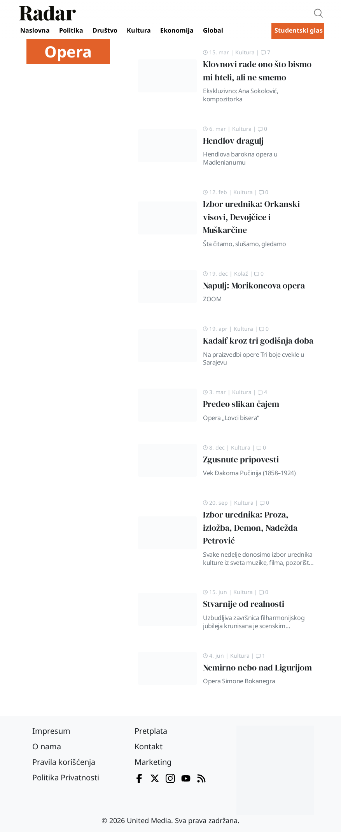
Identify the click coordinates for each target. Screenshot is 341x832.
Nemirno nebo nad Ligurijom (257, 668)
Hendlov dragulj (233, 141)
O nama (46, 746)
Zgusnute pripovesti (241, 459)
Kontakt (149, 746)
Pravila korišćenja (63, 762)
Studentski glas (299, 30)
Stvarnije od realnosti (243, 604)
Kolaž (241, 273)
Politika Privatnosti (65, 777)
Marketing (153, 762)
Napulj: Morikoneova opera (254, 286)
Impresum (51, 731)
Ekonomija (177, 30)
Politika (71, 30)
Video (248, 31)
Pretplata (151, 731)
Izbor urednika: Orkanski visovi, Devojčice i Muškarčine (251, 217)
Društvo (105, 30)
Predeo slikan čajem (241, 404)
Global (213, 30)
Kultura (139, 30)
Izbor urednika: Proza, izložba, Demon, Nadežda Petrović (250, 528)
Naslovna (35, 30)
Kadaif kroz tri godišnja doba (258, 341)
